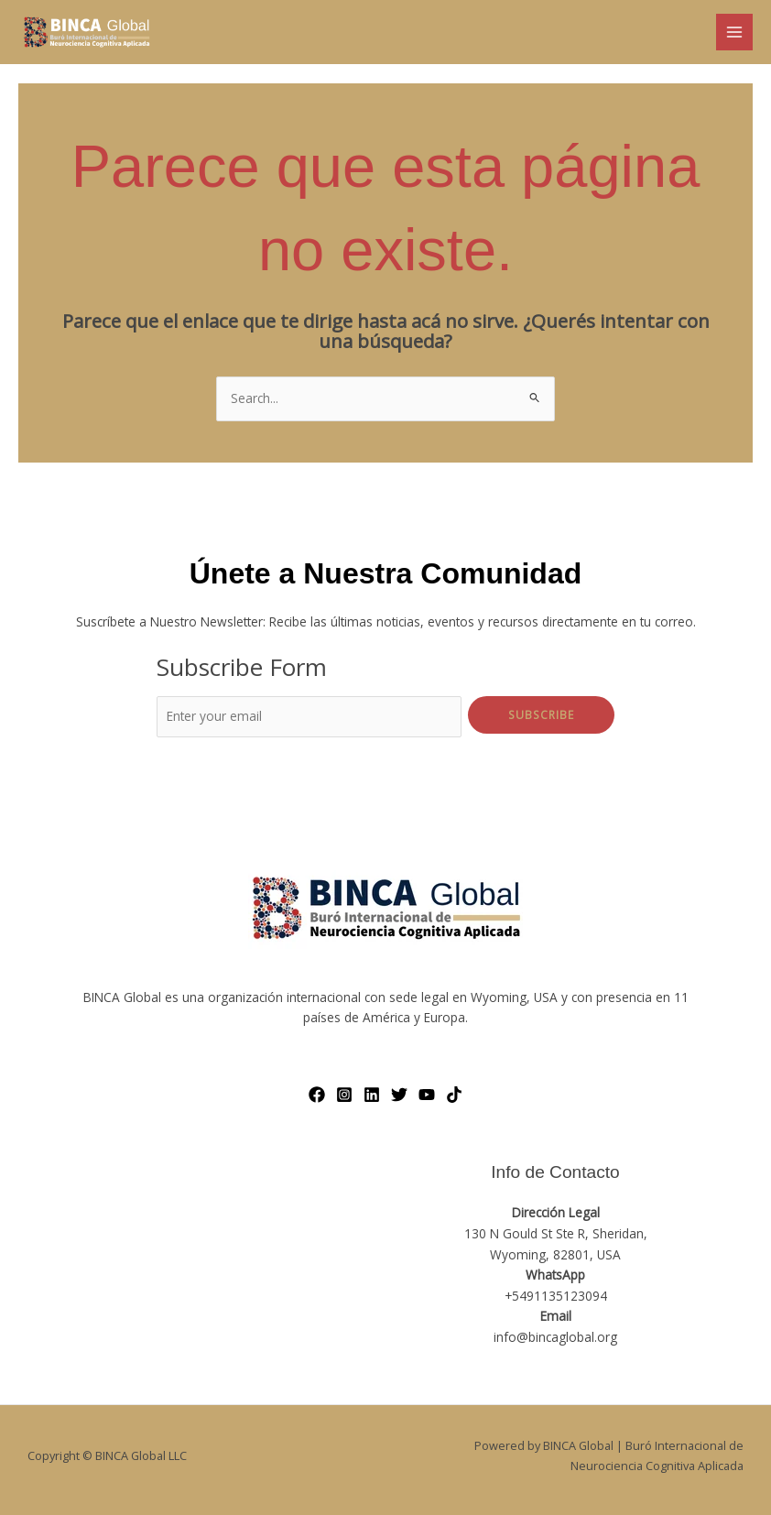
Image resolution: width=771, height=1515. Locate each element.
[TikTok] (454, 1094)
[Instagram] (344, 1094)
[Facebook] (317, 1094)
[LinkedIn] (372, 1094)
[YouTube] (426, 1094)
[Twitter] (399, 1094)
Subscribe (541, 714)
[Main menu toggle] (735, 32)
